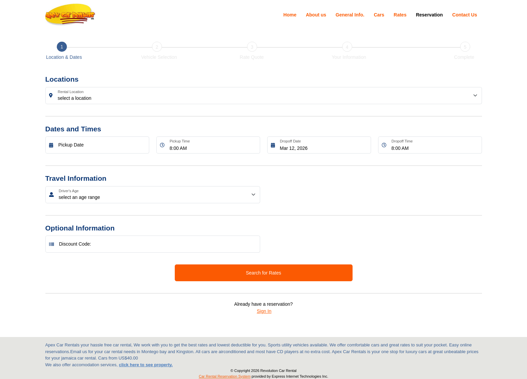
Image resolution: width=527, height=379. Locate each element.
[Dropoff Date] (323, 145)
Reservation (429, 14)
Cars (379, 14)
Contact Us (464, 14)
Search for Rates (263, 273)
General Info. (350, 14)
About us (316, 14)
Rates (400, 14)
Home (289, 14)
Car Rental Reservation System (225, 376)
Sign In (264, 311)
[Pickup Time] (213, 145)
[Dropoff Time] (435, 145)
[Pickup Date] (101, 145)
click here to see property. (146, 364)
